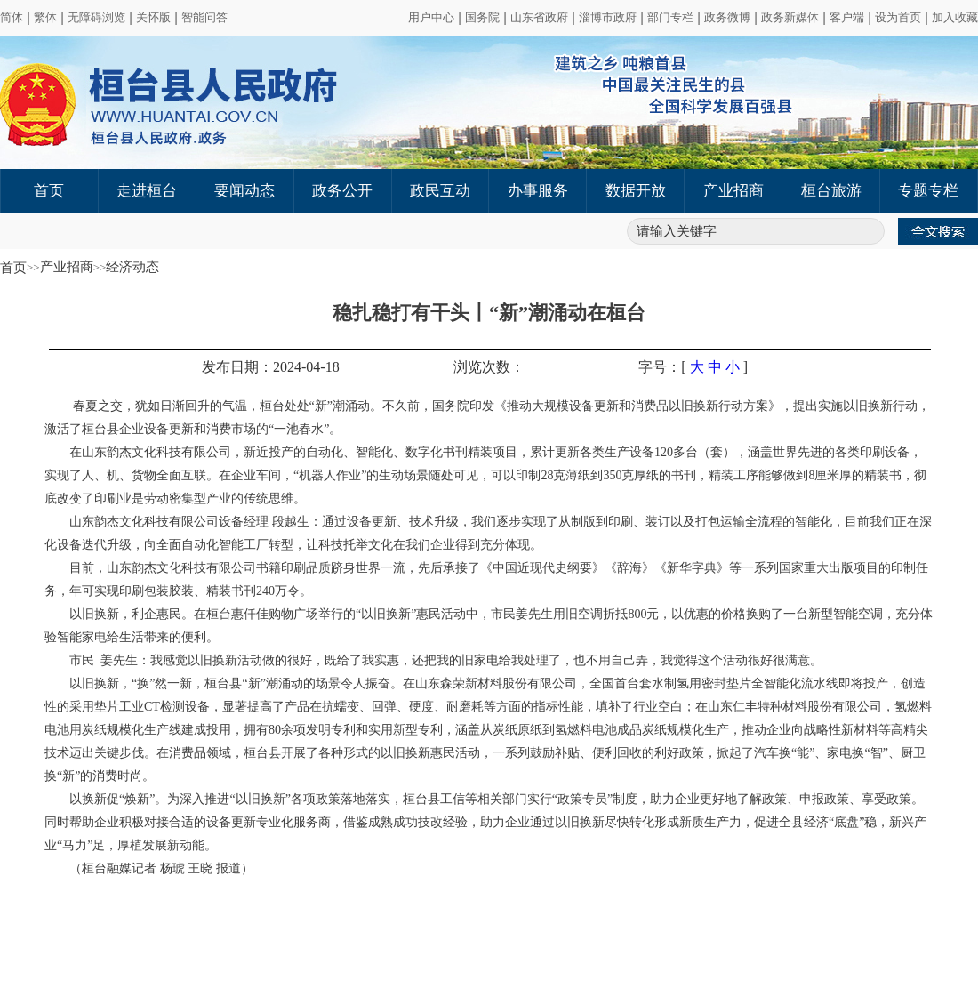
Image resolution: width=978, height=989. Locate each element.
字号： (659, 366)
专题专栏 (928, 190)
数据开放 (635, 190)
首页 (49, 190)
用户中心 (431, 17)
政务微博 (727, 17)
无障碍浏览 (96, 17)
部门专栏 (670, 17)
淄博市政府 (608, 17)
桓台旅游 (831, 190)
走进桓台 (146, 190)
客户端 (847, 17)
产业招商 (733, 190)
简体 (11, 17)
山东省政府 (539, 17)
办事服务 (538, 190)
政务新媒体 (790, 17)
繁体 (45, 17)
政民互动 (440, 190)
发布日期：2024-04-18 (271, 366)
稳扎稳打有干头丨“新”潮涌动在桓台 (489, 313)
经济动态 (132, 267)
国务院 (482, 17)
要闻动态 (244, 190)
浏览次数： (489, 366)
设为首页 (898, 17)
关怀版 (153, 17)
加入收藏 (955, 17)
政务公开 (342, 190)
